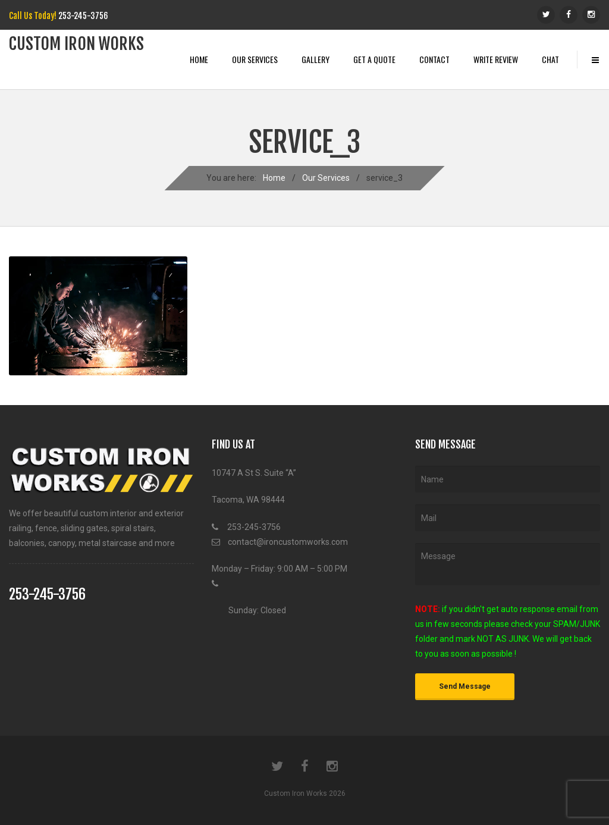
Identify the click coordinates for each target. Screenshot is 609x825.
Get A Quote (374, 59)
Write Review (495, 59)
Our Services (255, 59)
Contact (434, 59)
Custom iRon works (76, 44)
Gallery (315, 59)
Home (199, 59)
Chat (550, 59)
